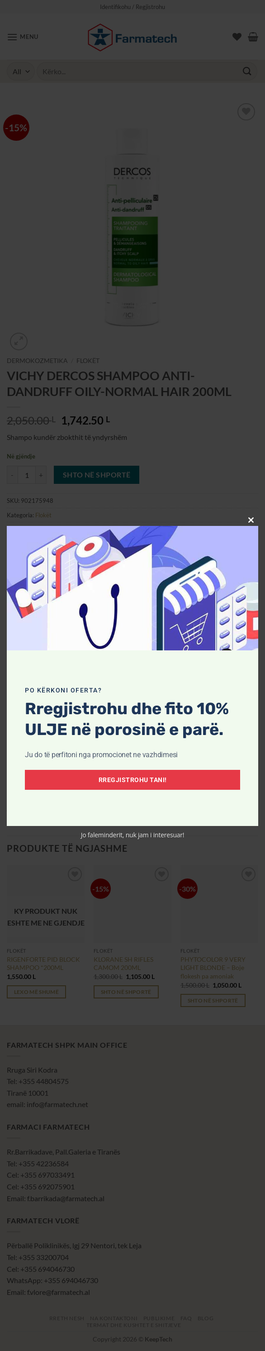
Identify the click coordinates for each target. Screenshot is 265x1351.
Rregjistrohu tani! (133, 779)
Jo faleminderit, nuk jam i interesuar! (133, 835)
